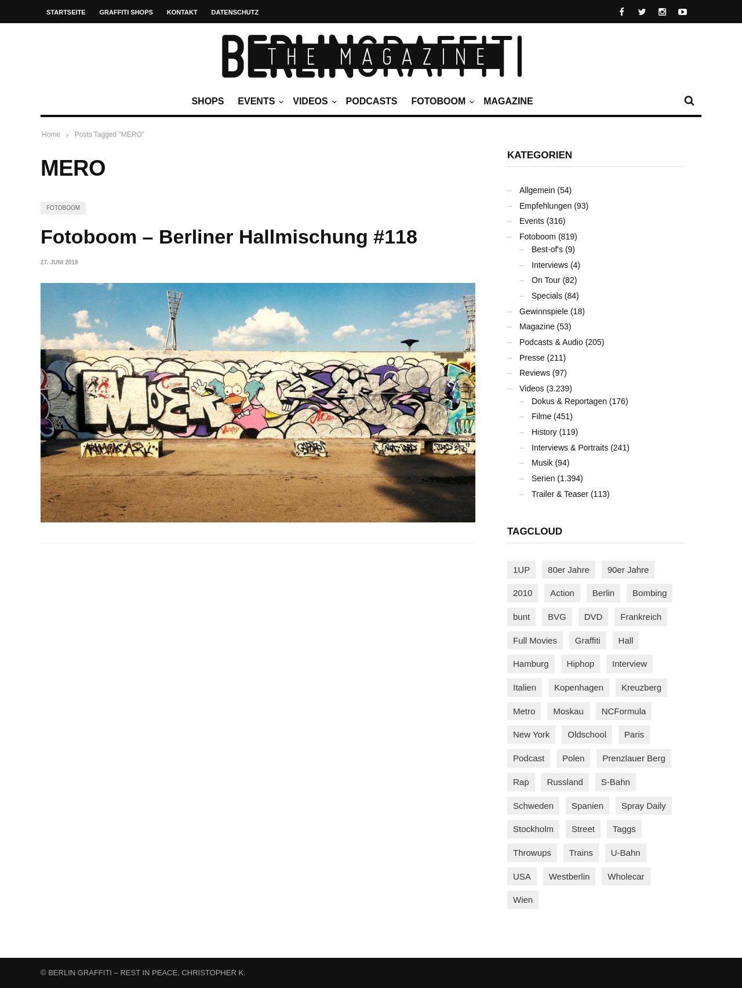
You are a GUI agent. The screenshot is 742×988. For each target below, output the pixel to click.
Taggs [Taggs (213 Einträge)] (624, 829)
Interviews (550, 265)
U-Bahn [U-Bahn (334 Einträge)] (626, 853)
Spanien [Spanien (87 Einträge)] (587, 806)
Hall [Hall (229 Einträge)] (626, 640)
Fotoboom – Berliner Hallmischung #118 (229, 237)
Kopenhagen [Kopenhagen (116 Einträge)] (578, 687)
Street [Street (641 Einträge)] (583, 829)
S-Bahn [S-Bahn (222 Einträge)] (615, 782)
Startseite (66, 12)
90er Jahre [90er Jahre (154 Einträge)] (628, 570)
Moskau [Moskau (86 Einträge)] (568, 711)
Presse (532, 357)
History (544, 432)
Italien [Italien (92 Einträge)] (524, 687)
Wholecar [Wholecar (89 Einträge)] (626, 876)
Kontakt (182, 12)
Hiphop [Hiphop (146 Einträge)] (581, 664)
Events (259, 101)
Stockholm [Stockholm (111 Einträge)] (533, 829)
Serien (543, 478)
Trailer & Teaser (560, 494)
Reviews (534, 372)
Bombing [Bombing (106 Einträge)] (649, 593)
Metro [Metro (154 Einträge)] (524, 711)
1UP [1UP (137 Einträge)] (521, 570)
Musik (542, 462)
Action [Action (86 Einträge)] (562, 593)
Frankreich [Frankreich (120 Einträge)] (640, 617)
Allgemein (537, 190)
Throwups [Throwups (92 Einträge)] (532, 853)
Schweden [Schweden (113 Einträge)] (533, 806)
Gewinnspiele (543, 311)
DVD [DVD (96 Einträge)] (593, 617)
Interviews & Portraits (570, 447)
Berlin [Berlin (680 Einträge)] (603, 593)
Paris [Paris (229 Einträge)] (634, 734)
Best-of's (547, 249)
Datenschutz (235, 12)
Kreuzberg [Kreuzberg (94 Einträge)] (641, 687)
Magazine (508, 101)
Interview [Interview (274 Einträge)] (629, 664)
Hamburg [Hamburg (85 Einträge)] (531, 664)
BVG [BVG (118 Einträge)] (557, 617)
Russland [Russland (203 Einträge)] (565, 782)
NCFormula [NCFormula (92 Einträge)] (624, 711)
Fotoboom (441, 101)
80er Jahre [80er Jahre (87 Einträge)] (569, 570)
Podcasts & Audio (551, 342)
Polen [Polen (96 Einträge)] (573, 758)
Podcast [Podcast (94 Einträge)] (528, 758)
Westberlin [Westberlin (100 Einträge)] (569, 876)
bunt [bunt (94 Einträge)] (521, 617)
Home (51, 134)
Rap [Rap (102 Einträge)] (521, 782)
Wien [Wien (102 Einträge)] (523, 900)
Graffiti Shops (126, 12)
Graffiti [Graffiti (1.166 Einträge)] (588, 640)
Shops (207, 101)
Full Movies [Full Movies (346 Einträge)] (535, 640)
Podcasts (372, 101)
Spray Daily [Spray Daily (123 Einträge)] (643, 806)
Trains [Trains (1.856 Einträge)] (581, 853)
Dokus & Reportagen (569, 401)
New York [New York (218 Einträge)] (531, 734)
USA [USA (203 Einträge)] (522, 876)
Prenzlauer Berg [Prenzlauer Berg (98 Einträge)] (633, 758)
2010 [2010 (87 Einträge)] (522, 593)
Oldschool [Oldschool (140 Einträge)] (587, 734)
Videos (313, 101)
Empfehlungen (545, 205)
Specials (547, 295)
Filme (541, 416)
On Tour (546, 280)
